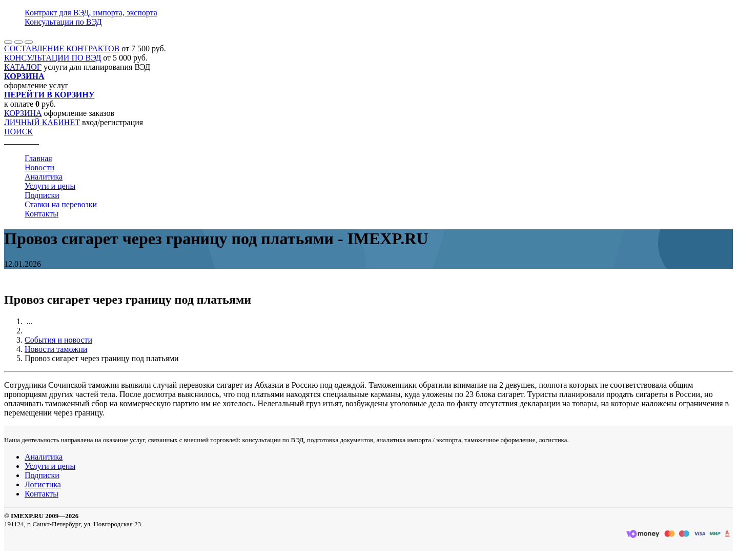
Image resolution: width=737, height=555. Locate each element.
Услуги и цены (50, 186)
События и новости (58, 339)
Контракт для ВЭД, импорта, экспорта (91, 12)
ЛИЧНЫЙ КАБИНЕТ (42, 122)
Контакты (41, 213)
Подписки (42, 195)
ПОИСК (18, 131)
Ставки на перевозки (61, 204)
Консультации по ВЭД (63, 21)
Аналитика (44, 176)
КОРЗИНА (23, 113)
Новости (39, 167)
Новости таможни (56, 349)
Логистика (43, 484)
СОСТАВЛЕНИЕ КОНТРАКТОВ (61, 48)
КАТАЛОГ (23, 67)
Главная (38, 158)
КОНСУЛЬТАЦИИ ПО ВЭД (52, 57)
